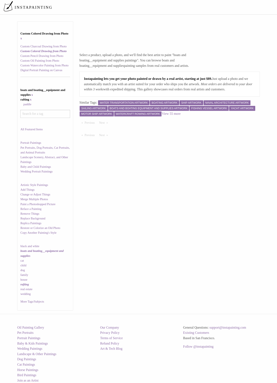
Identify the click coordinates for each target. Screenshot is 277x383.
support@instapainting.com (227, 327)
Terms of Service (111, 338)
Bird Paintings (26, 375)
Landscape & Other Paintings (36, 354)
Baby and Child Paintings (35, 166)
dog (22, 270)
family (24, 274)
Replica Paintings (30, 223)
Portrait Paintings (30, 142)
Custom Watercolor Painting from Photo (44, 65)
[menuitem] (186, 7)
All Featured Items (31, 129)
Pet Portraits (25, 332)
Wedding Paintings (29, 348)
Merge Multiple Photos (34, 199)
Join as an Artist (28, 380)
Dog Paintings (26, 359)
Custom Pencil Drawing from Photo (41, 55)
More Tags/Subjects (32, 301)
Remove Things (29, 213)
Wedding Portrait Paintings (36, 171)
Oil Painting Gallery (30, 327)
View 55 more (171, 113)
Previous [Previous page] (91, 122)
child (23, 265)
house (23, 279)
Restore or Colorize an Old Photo (40, 228)
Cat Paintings (26, 364)
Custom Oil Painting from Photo (39, 60)
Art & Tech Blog (111, 348)
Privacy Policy (110, 332)
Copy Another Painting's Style (38, 232)
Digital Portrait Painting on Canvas (41, 70)
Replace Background (32, 218)
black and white (29, 246)
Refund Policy (109, 343)
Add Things (27, 189)
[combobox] (45, 114)
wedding (25, 294)
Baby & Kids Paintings (32, 343)
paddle (27, 104)
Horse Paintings (27, 370)
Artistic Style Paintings (34, 185)
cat (22, 260)
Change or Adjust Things (35, 194)
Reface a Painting (30, 209)
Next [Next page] (104, 122)
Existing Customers (196, 332)
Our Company (109, 327)
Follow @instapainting (198, 346)
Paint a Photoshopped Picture (37, 204)
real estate (26, 289)
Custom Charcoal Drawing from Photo (43, 46)
